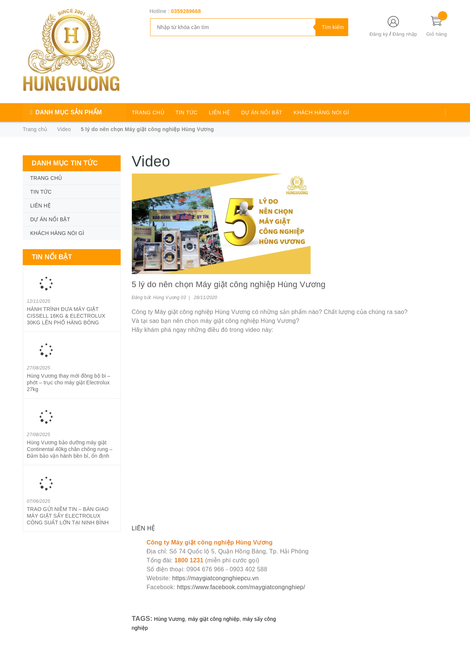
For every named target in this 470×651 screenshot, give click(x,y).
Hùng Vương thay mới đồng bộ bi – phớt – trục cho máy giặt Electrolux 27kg (68, 382)
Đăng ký (378, 34)
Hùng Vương (169, 619)
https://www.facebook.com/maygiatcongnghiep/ (241, 587)
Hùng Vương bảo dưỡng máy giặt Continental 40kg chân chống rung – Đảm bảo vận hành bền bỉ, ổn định (69, 449)
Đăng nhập (405, 34)
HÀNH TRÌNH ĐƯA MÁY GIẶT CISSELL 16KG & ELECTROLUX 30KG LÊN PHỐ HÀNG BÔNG (66, 316)
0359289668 (186, 11)
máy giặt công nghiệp (214, 619)
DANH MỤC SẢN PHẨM (68, 112)
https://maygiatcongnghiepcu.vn (215, 578)
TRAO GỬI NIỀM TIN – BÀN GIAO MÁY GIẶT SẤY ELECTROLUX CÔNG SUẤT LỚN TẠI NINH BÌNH (68, 515)
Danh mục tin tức (65, 163)
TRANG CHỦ (148, 112)
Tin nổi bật (52, 257)
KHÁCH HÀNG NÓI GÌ (321, 112)
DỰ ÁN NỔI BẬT (262, 112)
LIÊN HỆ (219, 112)
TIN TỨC (186, 112)
